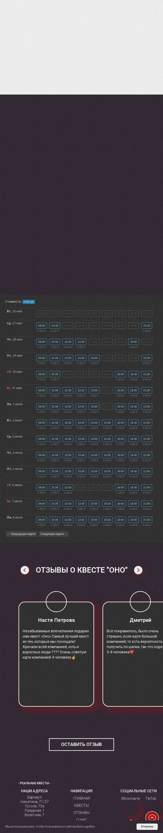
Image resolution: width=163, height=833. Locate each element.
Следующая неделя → (54, 533)
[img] (156, 810)
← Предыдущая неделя (21, 533)
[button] (81, 744)
